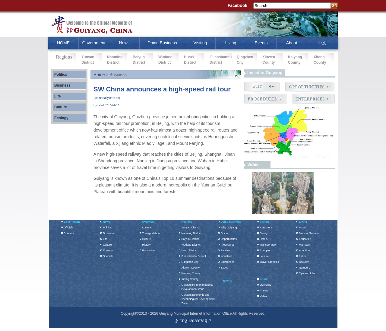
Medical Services (309, 233)
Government (93, 42)
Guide (224, 233)
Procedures (228, 244)
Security (304, 261)
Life (57, 96)
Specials (108, 256)
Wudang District (191, 244)
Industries (227, 256)
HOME (63, 42)
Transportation (151, 233)
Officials (69, 227)
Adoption (304, 250)
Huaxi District (190, 250)
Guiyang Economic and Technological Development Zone (198, 299)
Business (62, 85)
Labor (302, 256)
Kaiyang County (191, 273)
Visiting (200, 42)
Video (253, 164)
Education (305, 238)
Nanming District (191, 233)
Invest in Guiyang (265, 72)
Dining (264, 233)
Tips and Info (307, 273)
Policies (225, 250)
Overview (148, 221)
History (146, 244)
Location (147, 227)
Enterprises (228, 261)
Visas (302, 227)
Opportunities (229, 238)
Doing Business (162, 42)
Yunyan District (191, 227)
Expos (224, 267)
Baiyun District (190, 238)
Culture (60, 107)
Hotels (264, 238)
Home (99, 74)
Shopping (265, 250)
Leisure (264, 256)
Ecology (61, 118)
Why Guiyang (229, 227)
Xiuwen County (191, 267)
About (291, 42)
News (124, 42)
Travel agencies (269, 261)
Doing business (231, 221)
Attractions (266, 227)
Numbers (304, 267)
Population (148, 250)
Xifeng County (190, 279)
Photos (264, 290)
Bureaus (69, 233)
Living (230, 42)
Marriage (304, 244)
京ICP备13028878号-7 (193, 321)
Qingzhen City (190, 261)
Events (261, 42)
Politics (60, 74)
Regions (187, 221)
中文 (322, 42)
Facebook (237, 5)
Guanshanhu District (194, 256)
